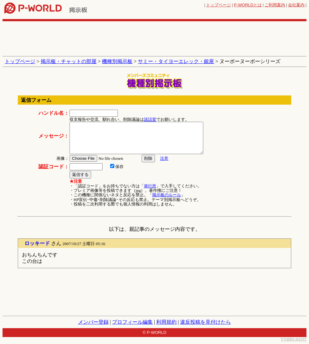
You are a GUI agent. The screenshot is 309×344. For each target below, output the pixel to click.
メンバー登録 (93, 322)
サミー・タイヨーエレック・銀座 (176, 61)
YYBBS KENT (293, 339)
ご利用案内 (275, 5)
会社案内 (296, 5)
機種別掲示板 (117, 61)
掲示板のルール (166, 194)
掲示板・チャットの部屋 (69, 61)
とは (248, 5)
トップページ (218, 5)
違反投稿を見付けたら (205, 322)
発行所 (150, 186)
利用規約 (166, 322)
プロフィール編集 (132, 322)
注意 (164, 158)
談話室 (150, 119)
